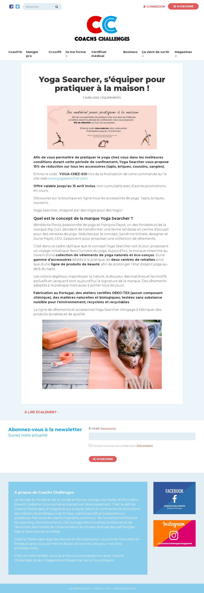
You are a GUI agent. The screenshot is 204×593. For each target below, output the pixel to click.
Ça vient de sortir (155, 53)
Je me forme (75, 53)
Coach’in (15, 52)
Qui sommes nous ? (80, 588)
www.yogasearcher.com (68, 178)
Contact (99, 588)
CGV (109, 588)
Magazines (183, 53)
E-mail (102, 429)
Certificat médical (98, 54)
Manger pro (32, 54)
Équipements (111, 97)
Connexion (154, 6)
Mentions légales (124, 588)
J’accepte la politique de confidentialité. (122, 446)
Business (130, 52)
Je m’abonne (183, 6)
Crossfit (55, 52)
